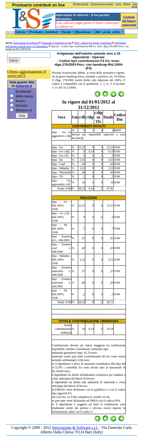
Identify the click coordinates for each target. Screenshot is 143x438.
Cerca (118, 3)
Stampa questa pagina (102, 3)
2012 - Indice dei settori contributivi (93, 43)
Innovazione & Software (26, 43)
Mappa (127, 3)
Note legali (135, 5)
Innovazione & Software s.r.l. (75, 427)
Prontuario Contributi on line (56, 43)
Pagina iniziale (81, 3)
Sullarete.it (24, 86)
